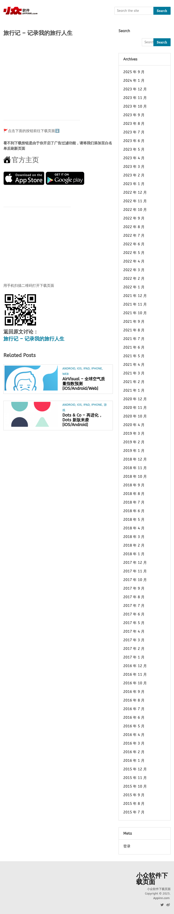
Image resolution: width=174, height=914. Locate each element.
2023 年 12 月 (135, 89)
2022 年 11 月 (135, 201)
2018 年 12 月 (135, 459)
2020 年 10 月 (135, 416)
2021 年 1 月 (134, 390)
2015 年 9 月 (134, 795)
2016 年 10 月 (135, 683)
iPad (86, 368)
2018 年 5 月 (134, 519)
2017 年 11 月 (135, 571)
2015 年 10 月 (135, 786)
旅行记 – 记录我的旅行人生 (33, 339)
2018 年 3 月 (134, 537)
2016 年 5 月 (134, 726)
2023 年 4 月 (134, 158)
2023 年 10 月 (135, 106)
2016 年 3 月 (134, 743)
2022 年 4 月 (134, 261)
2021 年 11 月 (135, 304)
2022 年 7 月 (134, 235)
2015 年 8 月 (134, 803)
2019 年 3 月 (134, 433)
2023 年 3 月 (134, 166)
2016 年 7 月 (134, 709)
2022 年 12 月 (135, 192)
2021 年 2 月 (134, 382)
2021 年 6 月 (134, 347)
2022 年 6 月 (134, 244)
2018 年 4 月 (134, 528)
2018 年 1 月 (134, 554)
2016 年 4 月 (134, 735)
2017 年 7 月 (134, 605)
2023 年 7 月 (134, 132)
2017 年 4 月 (134, 631)
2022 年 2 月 (134, 278)
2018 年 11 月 (135, 468)
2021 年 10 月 (135, 313)
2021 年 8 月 (134, 330)
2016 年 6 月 (134, 717)
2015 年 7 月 (134, 812)
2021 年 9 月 (134, 321)
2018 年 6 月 (134, 511)
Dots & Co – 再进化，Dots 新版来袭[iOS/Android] (82, 420)
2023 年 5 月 (134, 149)
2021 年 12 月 (135, 296)
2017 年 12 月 (135, 562)
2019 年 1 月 (134, 451)
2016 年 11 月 (135, 674)
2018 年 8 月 (134, 494)
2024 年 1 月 (134, 80)
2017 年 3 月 (134, 640)
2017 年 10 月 (135, 580)
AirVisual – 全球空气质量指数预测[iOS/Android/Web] (83, 384)
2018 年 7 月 (134, 502)
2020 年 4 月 (134, 425)
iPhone (96, 368)
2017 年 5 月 (134, 623)
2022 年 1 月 (134, 287)
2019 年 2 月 (134, 442)
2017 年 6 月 (134, 614)
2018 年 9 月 (134, 485)
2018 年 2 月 (134, 545)
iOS (79, 368)
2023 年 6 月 (134, 141)
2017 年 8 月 (134, 597)
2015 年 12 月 (135, 769)
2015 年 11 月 (135, 778)
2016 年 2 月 (134, 752)
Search (162, 10)
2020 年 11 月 (135, 407)
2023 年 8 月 (134, 123)
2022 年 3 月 (134, 270)
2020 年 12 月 (135, 399)
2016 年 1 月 (134, 760)
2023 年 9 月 (134, 115)
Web (65, 374)
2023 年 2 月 (134, 175)
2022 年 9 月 (134, 218)
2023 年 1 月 (134, 184)
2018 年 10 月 (135, 476)
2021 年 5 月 (134, 356)
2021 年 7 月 (134, 339)
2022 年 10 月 (135, 209)
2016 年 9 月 (134, 692)
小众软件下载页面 (152, 879)
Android (68, 368)
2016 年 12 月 (135, 666)
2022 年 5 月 (134, 253)
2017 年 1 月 (134, 657)
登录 (126, 846)
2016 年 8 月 (134, 700)
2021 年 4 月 (134, 364)
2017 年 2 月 (134, 648)
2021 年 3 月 (134, 373)
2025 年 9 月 (134, 72)
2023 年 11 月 (135, 98)
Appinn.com (161, 898)
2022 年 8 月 (134, 227)
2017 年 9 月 (134, 588)
